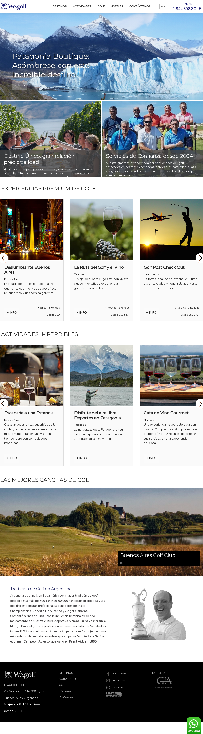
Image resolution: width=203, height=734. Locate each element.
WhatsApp (116, 687)
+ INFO (19, 85)
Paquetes (66, 696)
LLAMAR (187, 6)
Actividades (82, 6)
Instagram (116, 680)
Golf (101, 6)
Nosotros (160, 672)
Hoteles (117, 6)
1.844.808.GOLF (14, 685)
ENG (163, 6)
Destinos (60, 6)
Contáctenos (140, 6)
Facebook (116, 673)
